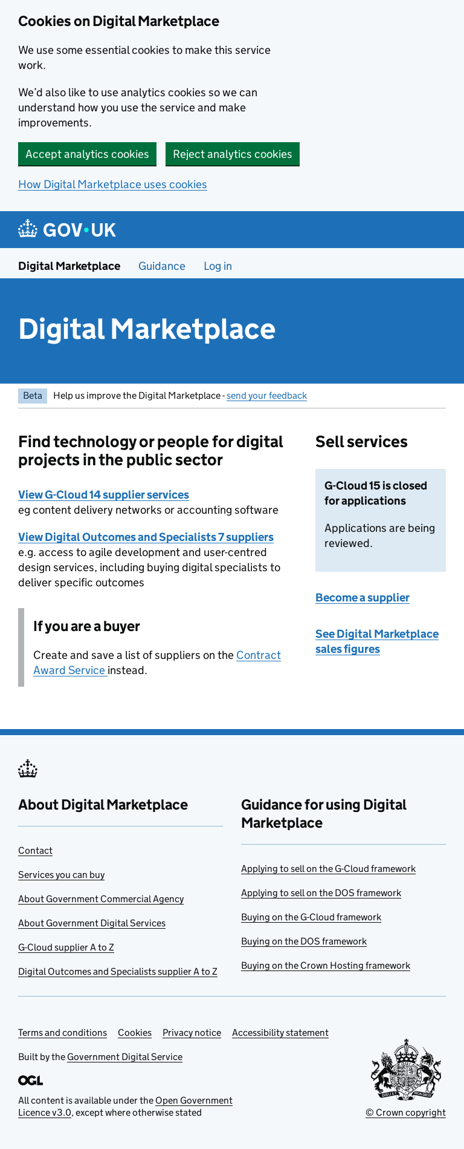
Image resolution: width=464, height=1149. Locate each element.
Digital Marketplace (69, 266)
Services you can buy (61, 874)
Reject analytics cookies (232, 154)
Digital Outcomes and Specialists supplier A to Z (118, 971)
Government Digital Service (124, 1056)
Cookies (135, 1032)
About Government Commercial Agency (101, 899)
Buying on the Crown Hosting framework (325, 965)
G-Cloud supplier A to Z (66, 947)
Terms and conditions (62, 1032)
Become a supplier (362, 597)
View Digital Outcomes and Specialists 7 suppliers (146, 537)
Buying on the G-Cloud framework (311, 917)
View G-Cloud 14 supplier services (103, 495)
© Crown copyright (406, 1112)
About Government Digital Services (92, 923)
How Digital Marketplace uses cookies (112, 184)
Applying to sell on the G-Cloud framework (328, 868)
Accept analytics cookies (87, 154)
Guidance (161, 266)
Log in (218, 266)
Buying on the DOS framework (304, 941)
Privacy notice (192, 1032)
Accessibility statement (280, 1032)
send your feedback (267, 395)
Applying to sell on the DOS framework (321, 893)
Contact (35, 850)
